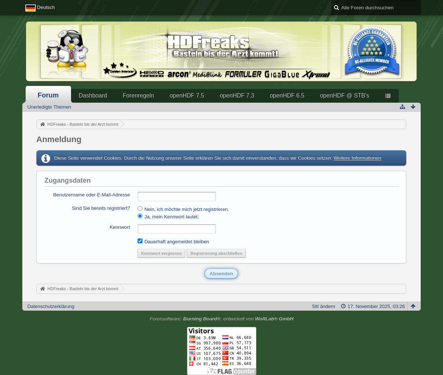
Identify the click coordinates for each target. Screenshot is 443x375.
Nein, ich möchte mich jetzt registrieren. (183, 209)
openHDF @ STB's (344, 95)
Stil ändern (323, 306)
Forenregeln (138, 95)
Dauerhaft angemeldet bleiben (173, 241)
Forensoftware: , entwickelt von (221, 318)
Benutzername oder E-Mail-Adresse (91, 195)
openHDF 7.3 (237, 95)
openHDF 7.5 (187, 95)
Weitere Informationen (357, 158)
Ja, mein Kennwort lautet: (168, 216)
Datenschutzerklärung (51, 306)
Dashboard (93, 95)
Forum (48, 95)
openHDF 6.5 (287, 95)
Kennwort (120, 227)
